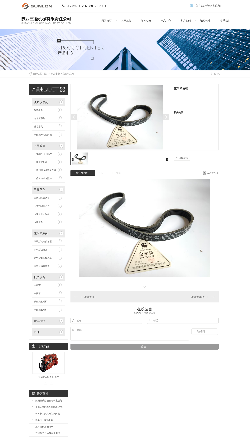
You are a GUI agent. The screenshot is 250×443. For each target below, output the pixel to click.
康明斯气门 (90, 296)
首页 (46, 73)
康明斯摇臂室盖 (42, 266)
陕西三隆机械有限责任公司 (46, 18)
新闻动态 (146, 20)
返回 (215, 73)
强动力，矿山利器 (44, 420)
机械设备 (39, 277)
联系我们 (225, 20)
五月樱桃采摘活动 (44, 426)
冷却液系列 (39, 118)
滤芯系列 (38, 126)
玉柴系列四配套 (42, 214)
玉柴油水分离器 (42, 197)
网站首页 (106, 20)
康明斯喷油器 (198, 296)
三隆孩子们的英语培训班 (47, 433)
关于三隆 (126, 20)
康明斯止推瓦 (40, 249)
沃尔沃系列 (41, 102)
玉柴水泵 (38, 222)
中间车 (37, 285)
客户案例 (185, 20)
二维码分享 (213, 173)
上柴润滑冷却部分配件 (45, 170)
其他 (37, 332)
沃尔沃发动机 (40, 301)
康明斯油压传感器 (43, 257)
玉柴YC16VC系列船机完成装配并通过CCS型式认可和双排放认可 (50, 407)
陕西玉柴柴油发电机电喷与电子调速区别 (50, 400)
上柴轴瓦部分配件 (43, 154)
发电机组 (39, 321)
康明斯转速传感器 (43, 241)
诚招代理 (205, 20)
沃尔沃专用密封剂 (43, 134)
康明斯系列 (68, 73)
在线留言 (182, 158)
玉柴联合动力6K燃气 (48, 377)
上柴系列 (39, 146)
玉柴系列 (39, 189)
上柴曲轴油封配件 (43, 178)
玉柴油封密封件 (42, 206)
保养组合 (38, 110)
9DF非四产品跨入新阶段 (47, 413)
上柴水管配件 (40, 162)
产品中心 (166, 20)
